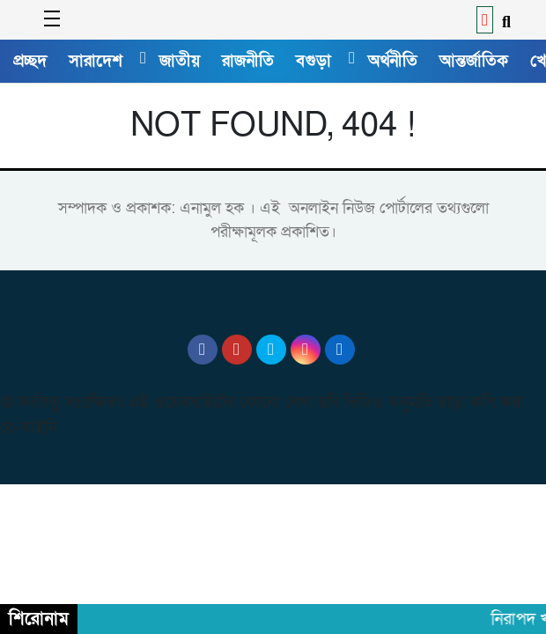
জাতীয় (179, 60)
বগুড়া (313, 60)
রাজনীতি (248, 60)
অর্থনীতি (392, 60)
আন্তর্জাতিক (473, 60)
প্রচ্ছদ (30, 60)
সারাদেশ (95, 60)
